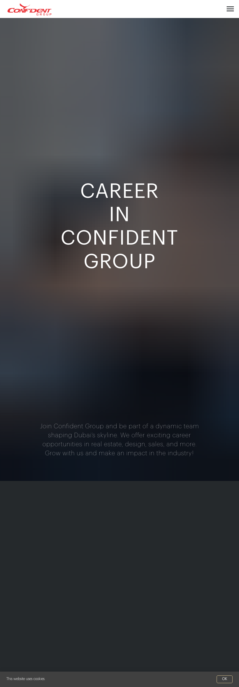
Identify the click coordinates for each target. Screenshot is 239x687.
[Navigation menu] (230, 9)
